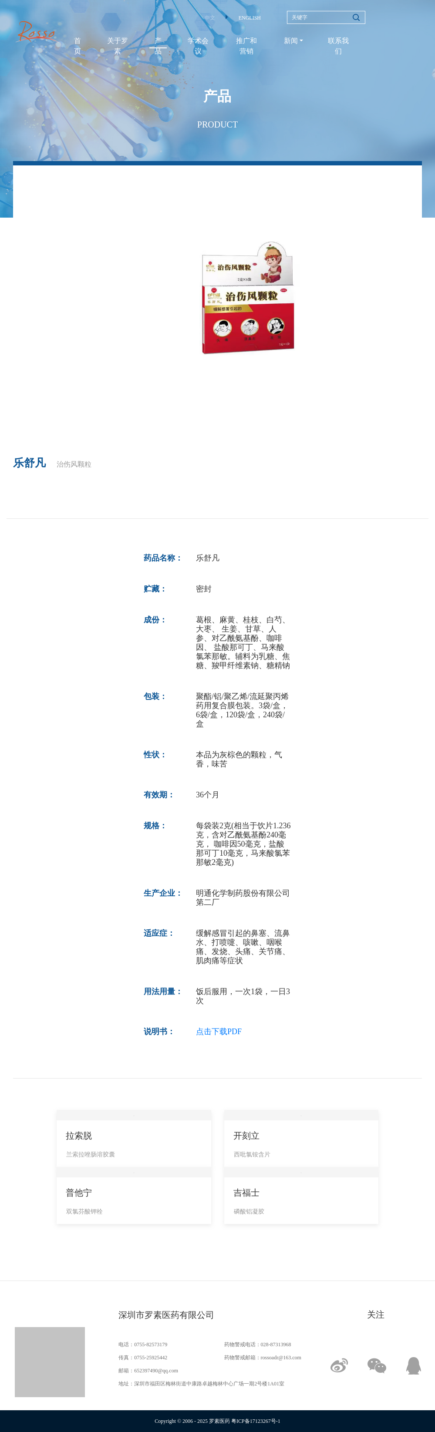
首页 (77, 46)
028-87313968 (276, 1344)
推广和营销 (246, 46)
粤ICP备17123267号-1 (255, 1421)
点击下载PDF (219, 1031)
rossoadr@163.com (281, 1358)
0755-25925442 (150, 1358)
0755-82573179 (150, 1344)
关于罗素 (117, 46)
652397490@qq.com (156, 1371)
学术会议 (198, 46)
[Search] (326, 17)
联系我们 (338, 46)
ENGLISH (250, 18)
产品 (158, 46)
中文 (210, 18)
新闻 (291, 40)
